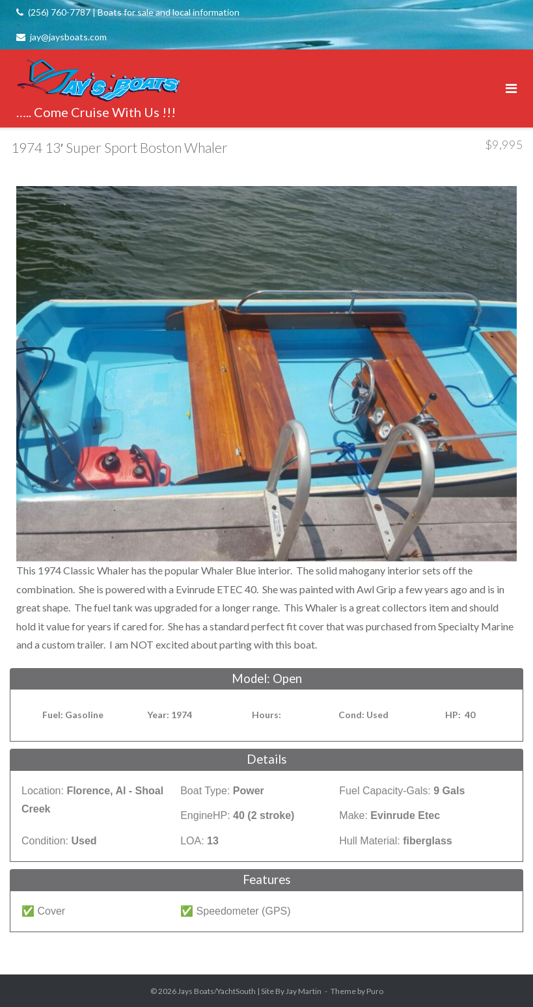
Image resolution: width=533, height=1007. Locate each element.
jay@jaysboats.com (68, 36)
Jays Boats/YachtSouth (217, 991)
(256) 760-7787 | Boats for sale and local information (133, 12)
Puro (374, 991)
